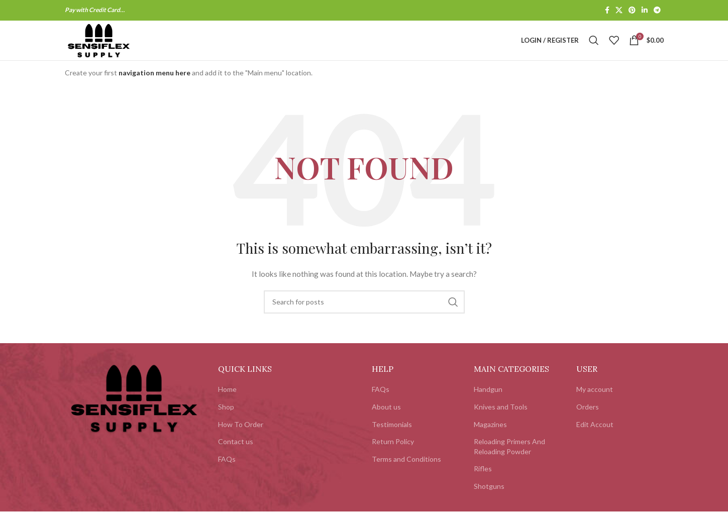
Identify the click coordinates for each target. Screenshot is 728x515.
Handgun (488, 402)
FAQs (227, 472)
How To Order (240, 437)
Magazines (490, 437)
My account (594, 402)
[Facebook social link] (607, 11)
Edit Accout (594, 437)
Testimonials (392, 437)
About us (386, 420)
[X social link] (619, 11)
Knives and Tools (501, 420)
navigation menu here (154, 86)
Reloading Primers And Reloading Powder (509, 460)
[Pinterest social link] (632, 11)
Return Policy (393, 455)
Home (227, 402)
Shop (226, 420)
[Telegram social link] (657, 11)
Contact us (235, 455)
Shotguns (489, 499)
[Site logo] (111, 46)
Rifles (483, 482)
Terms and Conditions (406, 472)
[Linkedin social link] (645, 11)
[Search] (594, 47)
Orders (587, 420)
